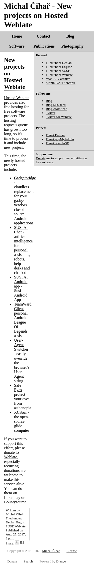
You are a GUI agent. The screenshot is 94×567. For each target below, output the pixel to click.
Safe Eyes (18, 387)
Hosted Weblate (16, 98)
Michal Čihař (15, 514)
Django (61, 561)
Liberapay (12, 497)
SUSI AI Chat (21, 229)
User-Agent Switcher (21, 344)
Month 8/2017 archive (60, 83)
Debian (11, 522)
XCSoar (20, 412)
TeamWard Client (23, 306)
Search (28, 561)
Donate (41, 158)
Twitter (50, 113)
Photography (72, 46)
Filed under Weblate (59, 75)
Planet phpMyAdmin (60, 139)
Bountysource (15, 502)
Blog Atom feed (56, 109)
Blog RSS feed (56, 105)
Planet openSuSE (57, 143)
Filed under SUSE (58, 71)
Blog (70, 36)
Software (17, 46)
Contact (43, 36)
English (21, 522)
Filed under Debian (59, 63)
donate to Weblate (11, 454)
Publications (44, 46)
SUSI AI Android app (21, 281)
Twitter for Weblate (59, 117)
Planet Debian (55, 135)
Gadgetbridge (25, 178)
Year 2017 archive (58, 79)
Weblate (20, 526)
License (71, 551)
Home (17, 36)
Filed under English (59, 67)
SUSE (10, 526)
